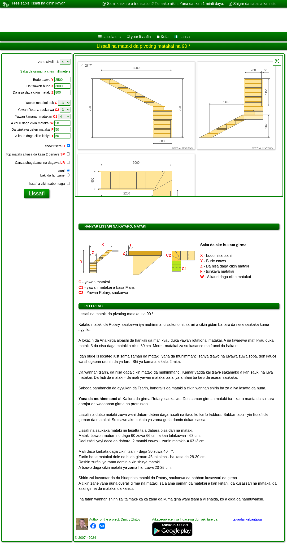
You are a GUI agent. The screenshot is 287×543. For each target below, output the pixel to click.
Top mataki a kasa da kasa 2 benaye (38, 154)
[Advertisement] (121, 19)
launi (64, 171)
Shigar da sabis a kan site (254, 4)
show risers (57, 146)
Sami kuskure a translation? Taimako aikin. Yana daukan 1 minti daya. (165, 4)
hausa (182, 37)
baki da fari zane (55, 175)
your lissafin (141, 37)
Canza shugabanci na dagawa (42, 162)
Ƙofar (165, 37)
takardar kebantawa (247, 519)
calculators (112, 37)
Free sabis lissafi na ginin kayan (38, 3)
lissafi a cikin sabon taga (49, 183)
